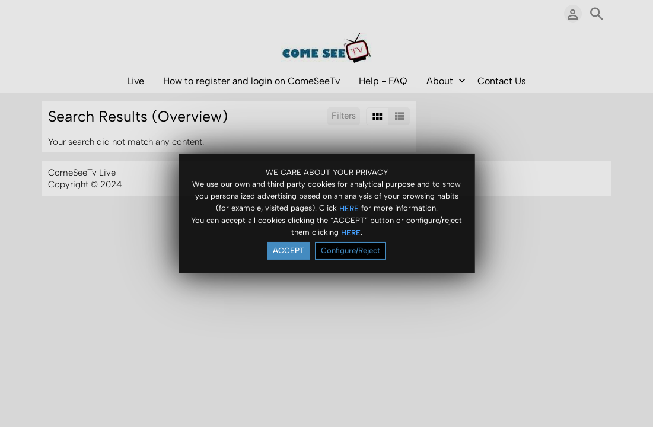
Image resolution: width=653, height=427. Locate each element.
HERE (349, 208)
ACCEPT (288, 251)
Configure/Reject (350, 251)
